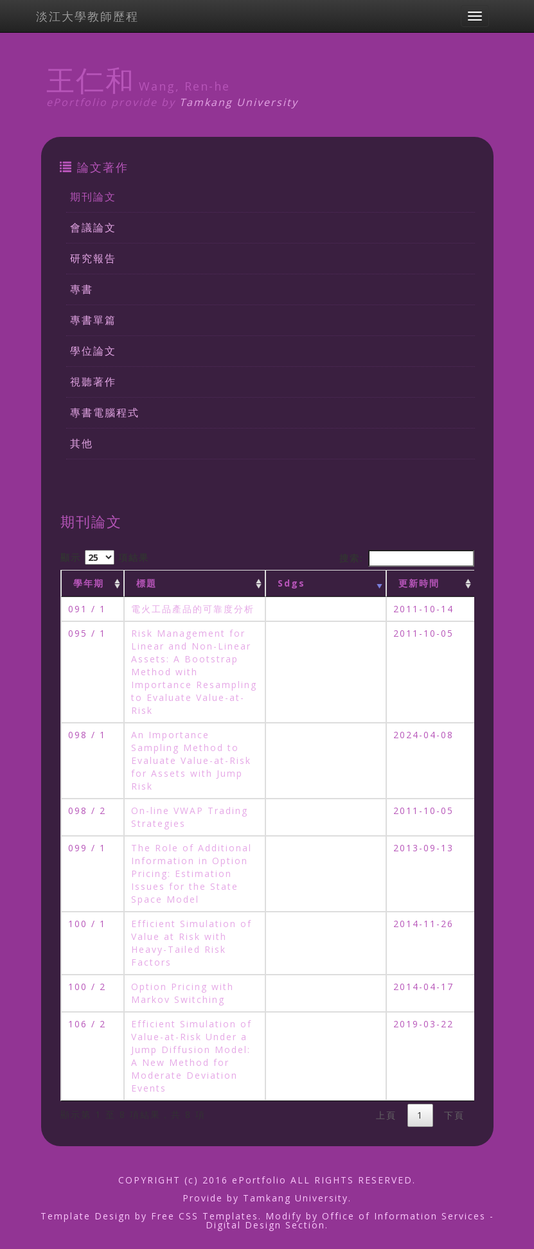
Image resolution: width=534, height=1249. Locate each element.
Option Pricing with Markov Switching (182, 992)
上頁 (386, 1115)
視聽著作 (93, 382)
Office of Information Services (404, 1216)
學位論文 (93, 351)
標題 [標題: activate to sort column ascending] (146, 583)
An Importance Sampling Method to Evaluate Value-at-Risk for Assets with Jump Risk (191, 760)
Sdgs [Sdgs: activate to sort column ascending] (291, 583)
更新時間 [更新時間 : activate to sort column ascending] (419, 583)
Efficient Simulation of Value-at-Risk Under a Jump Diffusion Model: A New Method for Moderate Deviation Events (191, 1056)
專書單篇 (93, 320)
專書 (81, 289)
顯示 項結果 (104, 557)
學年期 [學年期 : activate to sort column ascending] (88, 583)
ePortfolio (259, 1180)
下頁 (454, 1115)
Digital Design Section (265, 1225)
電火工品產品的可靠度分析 (192, 609)
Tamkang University (238, 102)
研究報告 (93, 258)
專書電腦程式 (104, 412)
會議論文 (93, 227)
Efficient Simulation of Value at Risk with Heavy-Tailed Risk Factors (191, 942)
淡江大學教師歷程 (87, 16)
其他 (81, 443)
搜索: (406, 558)
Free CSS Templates (204, 1216)
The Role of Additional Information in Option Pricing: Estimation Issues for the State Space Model (191, 873)
